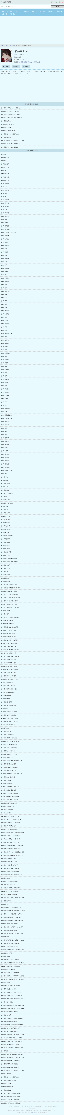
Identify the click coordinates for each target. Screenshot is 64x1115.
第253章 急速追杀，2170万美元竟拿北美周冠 (12, 976)
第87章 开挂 (4, 434)
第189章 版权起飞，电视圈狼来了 (9, 767)
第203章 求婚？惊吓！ (6, 813)
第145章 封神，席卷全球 (7, 623)
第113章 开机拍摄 (5, 519)
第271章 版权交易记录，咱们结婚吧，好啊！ (12, 1034)
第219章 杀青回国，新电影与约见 (9, 865)
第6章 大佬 (3, 170)
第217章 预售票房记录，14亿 (8, 858)
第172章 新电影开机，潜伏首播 (9, 711)
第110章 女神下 (5, 509)
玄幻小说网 (34, 1112)
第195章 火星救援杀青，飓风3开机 (10, 786)
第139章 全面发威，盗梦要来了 (9, 604)
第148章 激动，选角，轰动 (8, 633)
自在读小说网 (6, 2)
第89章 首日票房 (5, 441)
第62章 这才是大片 (6, 353)
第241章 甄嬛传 (5, 936)
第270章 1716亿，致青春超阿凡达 (9, 1031)
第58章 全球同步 (5, 340)
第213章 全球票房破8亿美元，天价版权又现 (12, 845)
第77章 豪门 (4, 402)
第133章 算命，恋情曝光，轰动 (9, 584)
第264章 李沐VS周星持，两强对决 (9, 1011)
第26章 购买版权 (5, 235)
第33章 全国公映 (5, 258)
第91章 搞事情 (4, 447)
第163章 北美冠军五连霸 (7, 682)
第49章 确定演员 (5, 310)
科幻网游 (51, 11)
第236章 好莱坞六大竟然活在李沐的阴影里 (12, 920)
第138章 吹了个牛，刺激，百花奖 (9, 601)
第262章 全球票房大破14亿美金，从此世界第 (12, 1005)
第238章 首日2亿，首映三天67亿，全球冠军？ (13, 927)
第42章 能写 (4, 288)
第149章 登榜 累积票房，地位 (8, 636)
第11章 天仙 (4, 186)
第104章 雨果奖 (5, 490)
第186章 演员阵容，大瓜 (7, 757)
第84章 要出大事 (5, 425)
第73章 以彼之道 (5, 389)
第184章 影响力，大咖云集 (8, 751)
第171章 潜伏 (4, 708)
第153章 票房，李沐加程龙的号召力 (10, 650)
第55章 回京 (4, 330)
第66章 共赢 (4, 366)
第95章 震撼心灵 (5, 460)
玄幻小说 (26, 11)
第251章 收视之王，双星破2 (8, 969)
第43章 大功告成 (5, 291)
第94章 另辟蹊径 (5, 457)
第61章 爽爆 (4, 350)
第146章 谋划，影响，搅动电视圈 (9, 627)
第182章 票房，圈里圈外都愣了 (9, 744)
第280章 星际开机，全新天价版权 (9, 147)
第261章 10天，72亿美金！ (8, 1002)
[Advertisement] (32, 30)
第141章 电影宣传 (5, 610)
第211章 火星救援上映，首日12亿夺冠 (10, 839)
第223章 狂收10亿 (5, 878)
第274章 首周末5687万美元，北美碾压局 (11, 1044)
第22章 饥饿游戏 (5, 222)
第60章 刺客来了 (5, 346)
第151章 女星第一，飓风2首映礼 (9, 643)
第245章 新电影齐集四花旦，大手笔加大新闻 (12, 950)
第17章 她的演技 (5, 206)
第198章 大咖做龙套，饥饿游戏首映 (10, 796)
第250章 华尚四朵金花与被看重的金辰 (11, 966)
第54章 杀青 (4, 327)
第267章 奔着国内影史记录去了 (9, 1021)
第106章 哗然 (4, 496)
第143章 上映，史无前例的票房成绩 (10, 617)
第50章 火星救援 (5, 314)
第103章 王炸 (4, 486)
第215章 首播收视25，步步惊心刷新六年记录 (12, 852)
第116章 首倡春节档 (6, 529)
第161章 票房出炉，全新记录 (8, 676)
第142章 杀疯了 (5, 614)
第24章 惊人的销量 (6, 229)
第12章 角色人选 (5, 190)
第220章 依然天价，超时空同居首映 (10, 868)
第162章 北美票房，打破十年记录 (9, 679)
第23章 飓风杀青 (5, 226)
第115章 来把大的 (5, 526)
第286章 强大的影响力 (6, 127)
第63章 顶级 (4, 356)
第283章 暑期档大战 (6, 137)
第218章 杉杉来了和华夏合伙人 (9, 861)
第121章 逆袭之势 (5, 545)
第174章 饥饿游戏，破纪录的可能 (9, 718)
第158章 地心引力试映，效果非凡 (9, 666)
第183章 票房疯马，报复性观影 (9, 747)
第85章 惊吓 (4, 428)
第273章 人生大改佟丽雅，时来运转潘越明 (12, 1041)
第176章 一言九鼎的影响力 (8, 725)
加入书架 (6, 66)
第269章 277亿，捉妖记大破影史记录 (10, 1028)
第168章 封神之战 (5, 698)
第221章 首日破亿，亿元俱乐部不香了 (11, 871)
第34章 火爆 (4, 261)
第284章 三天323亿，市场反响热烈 (10, 134)
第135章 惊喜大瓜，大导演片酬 (9, 591)
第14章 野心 (4, 196)
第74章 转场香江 (5, 392)
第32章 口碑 (4, 255)
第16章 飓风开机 (5, 203)
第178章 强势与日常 (6, 731)
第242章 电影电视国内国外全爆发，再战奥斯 (12, 940)
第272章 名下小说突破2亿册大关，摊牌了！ (12, 1038)
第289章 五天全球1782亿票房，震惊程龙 (11, 117)
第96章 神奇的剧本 (6, 464)
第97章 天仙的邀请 (6, 467)
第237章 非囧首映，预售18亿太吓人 (10, 923)
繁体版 (61, 2)
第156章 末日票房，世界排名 (8, 659)
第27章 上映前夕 (5, 239)
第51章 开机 (4, 317)
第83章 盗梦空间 (5, 421)
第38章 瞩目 (4, 275)
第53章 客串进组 (5, 323)
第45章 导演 (4, 297)
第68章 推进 (4, 372)
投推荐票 (15, 66)
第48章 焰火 (4, 307)
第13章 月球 (4, 193)
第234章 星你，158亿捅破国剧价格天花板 (11, 914)
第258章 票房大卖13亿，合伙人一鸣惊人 (11, 992)
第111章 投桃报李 (5, 513)
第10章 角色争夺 (5, 183)
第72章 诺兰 (4, 385)
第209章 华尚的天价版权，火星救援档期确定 (12, 832)
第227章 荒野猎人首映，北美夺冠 (9, 891)
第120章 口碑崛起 (5, 542)
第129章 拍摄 (4, 571)
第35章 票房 (4, 265)
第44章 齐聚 (4, 294)
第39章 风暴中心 (5, 278)
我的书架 (12, 14)
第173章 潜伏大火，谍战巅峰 (8, 715)
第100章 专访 (4, 477)
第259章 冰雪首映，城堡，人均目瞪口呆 (11, 995)
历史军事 (43, 11)
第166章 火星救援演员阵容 (8, 692)
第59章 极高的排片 (6, 343)
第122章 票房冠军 (5, 548)
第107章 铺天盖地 (5, 500)
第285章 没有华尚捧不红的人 (8, 130)
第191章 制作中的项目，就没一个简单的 (11, 773)
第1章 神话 (3, 154)
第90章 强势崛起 (5, 444)
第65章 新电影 (4, 363)
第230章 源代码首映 (6, 901)
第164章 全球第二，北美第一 (8, 685)
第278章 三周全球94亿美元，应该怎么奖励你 (12, 1057)
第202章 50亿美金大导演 (7, 809)
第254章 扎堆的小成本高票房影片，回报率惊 (12, 979)
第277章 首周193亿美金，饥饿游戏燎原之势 (12, 1054)
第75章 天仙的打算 (6, 395)
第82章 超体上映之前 (6, 418)
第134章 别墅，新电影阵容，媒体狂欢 (11, 588)
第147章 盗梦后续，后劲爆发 (8, 630)
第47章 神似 (4, 304)
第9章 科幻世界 (5, 180)
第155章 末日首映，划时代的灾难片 (10, 656)
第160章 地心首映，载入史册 (8, 672)
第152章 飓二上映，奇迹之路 (8, 646)
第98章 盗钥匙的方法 (6, 470)
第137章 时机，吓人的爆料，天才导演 (11, 597)
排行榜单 (59, 11)
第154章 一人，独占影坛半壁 (8, 653)
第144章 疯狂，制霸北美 (7, 620)
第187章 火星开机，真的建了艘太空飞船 (11, 760)
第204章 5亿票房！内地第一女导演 (10, 816)
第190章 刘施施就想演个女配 (8, 770)
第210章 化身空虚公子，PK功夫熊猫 (10, 835)
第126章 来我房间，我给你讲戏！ (9, 561)
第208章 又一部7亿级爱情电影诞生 (10, 829)
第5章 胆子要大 (5, 167)
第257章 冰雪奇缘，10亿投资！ (9, 989)
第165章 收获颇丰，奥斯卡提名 (9, 689)
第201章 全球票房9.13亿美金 (8, 806)
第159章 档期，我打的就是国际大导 (10, 669)
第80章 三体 (4, 411)
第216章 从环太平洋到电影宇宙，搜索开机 (12, 855)
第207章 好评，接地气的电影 (8, 826)
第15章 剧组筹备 (5, 200)
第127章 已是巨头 (5, 565)
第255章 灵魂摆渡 (5, 982)
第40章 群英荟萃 (5, 281)
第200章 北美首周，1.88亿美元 (9, 803)
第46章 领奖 (4, 301)
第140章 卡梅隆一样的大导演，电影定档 (11, 607)
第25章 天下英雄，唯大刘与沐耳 (9, 232)
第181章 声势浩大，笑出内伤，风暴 (10, 741)
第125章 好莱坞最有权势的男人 (9, 558)
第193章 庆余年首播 (6, 780)
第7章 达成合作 (5, 173)
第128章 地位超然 (5, 568)
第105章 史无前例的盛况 (7, 493)
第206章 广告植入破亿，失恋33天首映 (11, 822)
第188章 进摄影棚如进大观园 (8, 764)
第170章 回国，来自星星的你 (8, 705)
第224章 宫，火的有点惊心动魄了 (9, 881)
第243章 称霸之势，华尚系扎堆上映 (10, 943)
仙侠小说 (34, 11)
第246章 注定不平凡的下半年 (8, 953)
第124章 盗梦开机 (5, 555)
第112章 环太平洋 (5, 516)
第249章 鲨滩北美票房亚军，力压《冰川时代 (12, 963)
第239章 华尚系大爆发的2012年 (9, 930)
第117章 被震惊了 (5, 532)
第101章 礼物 (4, 480)
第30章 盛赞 (4, 248)
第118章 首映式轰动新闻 (7, 535)
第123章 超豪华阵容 (6, 552)
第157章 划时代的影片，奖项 (8, 663)
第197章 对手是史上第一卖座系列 (9, 793)
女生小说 (9, 11)
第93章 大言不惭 (5, 454)
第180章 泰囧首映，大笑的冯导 (9, 738)
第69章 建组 (4, 376)
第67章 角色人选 (5, 369)
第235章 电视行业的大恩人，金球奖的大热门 (12, 917)
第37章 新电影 (4, 271)
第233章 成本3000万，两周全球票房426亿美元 (13, 910)
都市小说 (18, 11)
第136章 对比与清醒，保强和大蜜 (9, 594)
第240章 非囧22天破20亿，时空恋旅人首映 (12, 933)
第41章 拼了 (4, 284)
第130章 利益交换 (5, 575)
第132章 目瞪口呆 (5, 581)
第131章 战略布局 (5, 578)
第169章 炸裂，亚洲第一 (7, 702)
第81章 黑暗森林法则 (6, 415)
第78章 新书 (4, 405)
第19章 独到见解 (5, 213)
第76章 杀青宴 (4, 398)
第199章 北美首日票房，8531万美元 (10, 800)
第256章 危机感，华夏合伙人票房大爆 (11, 985)
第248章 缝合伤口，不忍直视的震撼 (10, 959)
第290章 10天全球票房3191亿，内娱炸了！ (12, 114)
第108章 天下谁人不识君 (7, 503)
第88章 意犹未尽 (5, 438)
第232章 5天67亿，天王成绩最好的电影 (11, 907)
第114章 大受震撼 (5, 522)
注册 (56, 2)
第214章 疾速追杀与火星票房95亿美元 (11, 848)
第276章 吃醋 (4, 1051)
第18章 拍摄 (4, 209)
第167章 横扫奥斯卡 (6, 695)
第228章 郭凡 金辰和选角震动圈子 (9, 894)
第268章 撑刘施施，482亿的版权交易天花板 (12, 1025)
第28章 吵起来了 (5, 242)
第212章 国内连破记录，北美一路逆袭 (11, 842)
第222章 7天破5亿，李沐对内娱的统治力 (11, 875)
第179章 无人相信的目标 (7, 734)
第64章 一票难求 (5, 359)
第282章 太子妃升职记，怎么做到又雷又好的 (12, 140)
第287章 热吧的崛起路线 (7, 124)
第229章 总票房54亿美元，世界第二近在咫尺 (12, 897)
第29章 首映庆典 (5, 245)
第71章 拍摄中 (4, 382)
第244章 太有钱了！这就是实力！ (9, 946)
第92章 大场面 (4, 451)
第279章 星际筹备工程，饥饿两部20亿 (11, 1060)
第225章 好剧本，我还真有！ (8, 884)
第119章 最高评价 (5, 539)
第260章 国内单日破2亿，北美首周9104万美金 (13, 998)
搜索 (57, 7)
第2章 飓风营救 (5, 157)
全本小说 (4, 14)
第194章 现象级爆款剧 (6, 783)
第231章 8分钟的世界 (6, 904)
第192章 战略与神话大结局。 (8, 777)
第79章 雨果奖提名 (6, 408)
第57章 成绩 (4, 336)
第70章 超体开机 (5, 379)
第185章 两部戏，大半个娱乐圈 (9, 754)
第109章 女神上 (5, 506)
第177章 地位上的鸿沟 (6, 728)
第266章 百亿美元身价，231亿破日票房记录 (12, 1018)
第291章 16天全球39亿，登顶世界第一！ (11, 111)
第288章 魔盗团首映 (6, 121)
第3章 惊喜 (3, 160)
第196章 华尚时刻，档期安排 (8, 790)
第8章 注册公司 (5, 177)
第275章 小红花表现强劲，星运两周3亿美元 (12, 1047)
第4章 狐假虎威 (5, 164)
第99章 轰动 (4, 473)
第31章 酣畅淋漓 (5, 252)
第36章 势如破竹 (5, 268)
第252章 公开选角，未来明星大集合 (10, 972)
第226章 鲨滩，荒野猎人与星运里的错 (11, 888)
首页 (2, 11)
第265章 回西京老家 (6, 1015)
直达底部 (25, 66)
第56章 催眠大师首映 (6, 333)
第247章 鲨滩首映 (5, 956)
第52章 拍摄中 (4, 320)
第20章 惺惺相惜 (5, 216)
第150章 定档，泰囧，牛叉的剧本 (9, 640)
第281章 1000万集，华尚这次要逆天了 (11, 143)
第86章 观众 (4, 431)
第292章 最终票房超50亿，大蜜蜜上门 (28, 62)
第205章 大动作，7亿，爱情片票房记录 (11, 819)
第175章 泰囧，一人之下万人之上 (9, 721)
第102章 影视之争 (5, 483)
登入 (52, 2)
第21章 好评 (4, 219)
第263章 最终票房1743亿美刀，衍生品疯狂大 (12, 1008)
